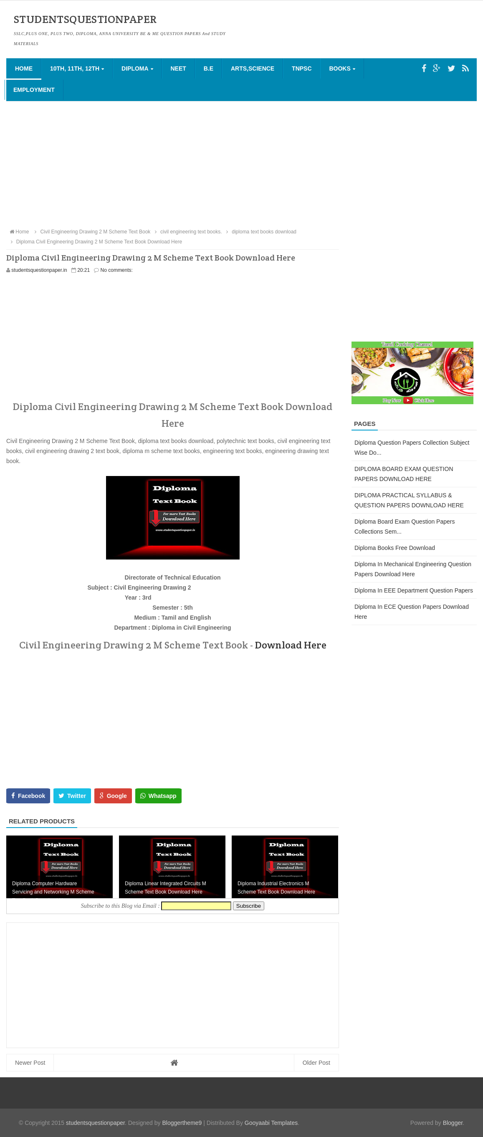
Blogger (453, 1122)
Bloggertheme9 (182, 1122)
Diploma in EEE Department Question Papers (413, 590)
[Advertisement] (241, 164)
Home (24, 68)
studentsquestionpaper (95, 1122)
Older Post (316, 1062)
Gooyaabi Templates (271, 1122)
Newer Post (30, 1062)
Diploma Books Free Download (394, 547)
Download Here (290, 644)
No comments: (117, 270)
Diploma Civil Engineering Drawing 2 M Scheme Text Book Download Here (95, 242)
